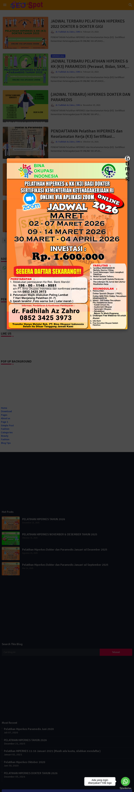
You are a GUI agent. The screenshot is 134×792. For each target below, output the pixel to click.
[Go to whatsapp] (125, 781)
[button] (67, 396)
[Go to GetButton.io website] (125, 788)
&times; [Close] (127, 158)
